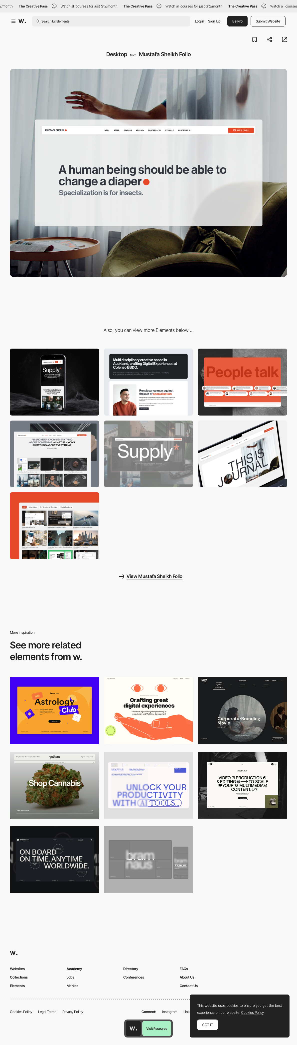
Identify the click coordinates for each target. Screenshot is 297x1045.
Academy (74, 969)
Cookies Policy (21, 1012)
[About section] (148, 382)
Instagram (169, 1012)
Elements (17, 986)
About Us (187, 977)
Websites (17, 969)
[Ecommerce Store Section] (148, 454)
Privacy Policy (72, 1012)
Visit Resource (156, 1029)
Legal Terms (47, 1012)
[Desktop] (148, 710)
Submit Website (268, 21)
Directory (130, 969)
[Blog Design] (54, 454)
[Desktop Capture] (54, 710)
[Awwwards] (22, 21)
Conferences (133, 977)
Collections (19, 977)
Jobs (70, 977)
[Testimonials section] (242, 382)
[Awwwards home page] (133, 1028)
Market (72, 986)
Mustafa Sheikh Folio (165, 54)
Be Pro (237, 21)
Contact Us (189, 986)
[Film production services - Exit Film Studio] (242, 710)
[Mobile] (54, 382)
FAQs (184, 969)
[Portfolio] (54, 525)
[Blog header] (242, 454)
